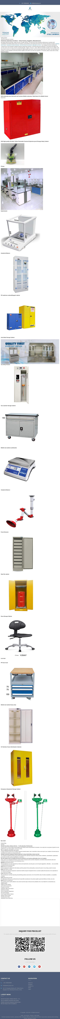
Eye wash (3, 840)
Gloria (6, 866)
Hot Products (26, 1015)
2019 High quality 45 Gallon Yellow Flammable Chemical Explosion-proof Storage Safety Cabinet (24, 141)
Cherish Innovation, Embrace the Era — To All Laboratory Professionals (16, 845)
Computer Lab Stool (5, 887)
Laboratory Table (18, 1016)
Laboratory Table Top (26, 1016)
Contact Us (30, 986)
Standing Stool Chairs (5, 896)
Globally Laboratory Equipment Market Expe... (11, 1002)
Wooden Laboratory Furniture (30, 1018)
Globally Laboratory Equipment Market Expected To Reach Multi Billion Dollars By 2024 (20, 854)
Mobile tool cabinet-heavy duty (8, 704)
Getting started (4, 37)
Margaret (7, 862)
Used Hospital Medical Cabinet (7, 894)
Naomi (6, 880)
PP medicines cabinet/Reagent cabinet (10, 295)
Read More (3, 97)
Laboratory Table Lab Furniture (7, 888)
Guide (22, 1015)
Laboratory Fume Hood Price (7, 898)
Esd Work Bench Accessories (26, 45)
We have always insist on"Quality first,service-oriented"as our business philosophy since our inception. (24, 858)
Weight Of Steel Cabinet (6, 884)
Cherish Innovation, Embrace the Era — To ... (11, 998)
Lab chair (3, 658)
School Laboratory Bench (36, 1016)
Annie (6, 877)
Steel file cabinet (5, 574)
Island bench (4, 211)
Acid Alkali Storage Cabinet (7, 337)
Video (29, 989)
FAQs (29, 987)
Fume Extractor (4, 532)
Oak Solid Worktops (5, 892)
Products (30, 984)
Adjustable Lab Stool (36, 45)
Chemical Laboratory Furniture (7, 39)
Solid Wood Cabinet (5, 889)
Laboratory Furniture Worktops (13, 45)
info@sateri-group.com (36, 3)
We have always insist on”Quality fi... (9, 1003)
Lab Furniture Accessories (6, 885)
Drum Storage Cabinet (6, 616)
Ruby (6, 869)
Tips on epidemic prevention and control (10, 850)
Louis (6, 873)
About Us (30, 982)
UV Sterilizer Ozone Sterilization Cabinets (11, 747)
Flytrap (2, 166)
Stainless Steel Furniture (6, 895)
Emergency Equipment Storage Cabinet (10, 789)
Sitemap (31, 1015)
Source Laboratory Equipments (7, 891)
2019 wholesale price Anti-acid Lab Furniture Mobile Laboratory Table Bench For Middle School (24, 96)
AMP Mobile (36, 1015)
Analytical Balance (5, 253)
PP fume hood (4, 662)
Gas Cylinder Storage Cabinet (8, 405)
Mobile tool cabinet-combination (9, 447)
